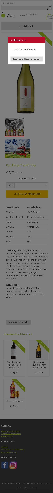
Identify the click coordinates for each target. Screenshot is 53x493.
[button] (26, 59)
